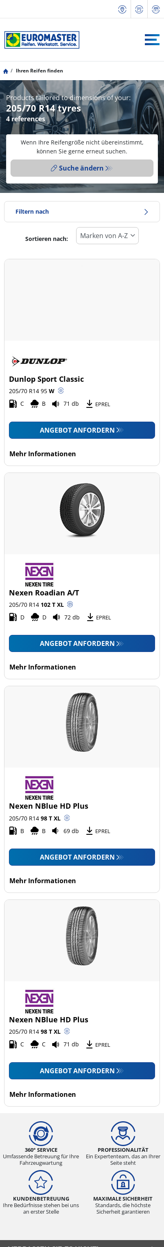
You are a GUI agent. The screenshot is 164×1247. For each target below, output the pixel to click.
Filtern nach (82, 211)
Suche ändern (77, 168)
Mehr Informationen (42, 453)
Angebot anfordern (77, 430)
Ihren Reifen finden (39, 70)
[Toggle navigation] (152, 39)
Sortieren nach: (46, 239)
